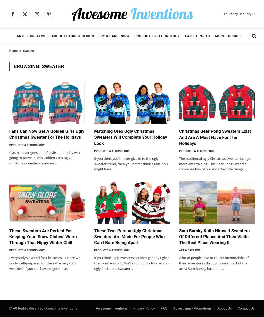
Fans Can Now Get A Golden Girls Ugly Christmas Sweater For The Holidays (46, 134)
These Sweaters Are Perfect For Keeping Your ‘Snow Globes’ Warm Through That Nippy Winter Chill (43, 236)
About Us (224, 308)
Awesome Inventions (111, 308)
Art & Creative (190, 250)
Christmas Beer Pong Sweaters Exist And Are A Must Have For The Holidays (215, 137)
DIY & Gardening (114, 36)
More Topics (226, 36)
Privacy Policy (144, 308)
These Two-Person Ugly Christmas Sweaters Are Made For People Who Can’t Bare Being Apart (129, 236)
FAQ (164, 308)
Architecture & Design (73, 36)
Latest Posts (197, 36)
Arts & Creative (31, 36)
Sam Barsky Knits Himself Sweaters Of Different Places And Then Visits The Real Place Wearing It (214, 236)
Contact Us (246, 308)
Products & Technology (157, 36)
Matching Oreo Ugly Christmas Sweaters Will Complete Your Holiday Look (130, 137)
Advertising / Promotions (192, 308)
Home (13, 51)
